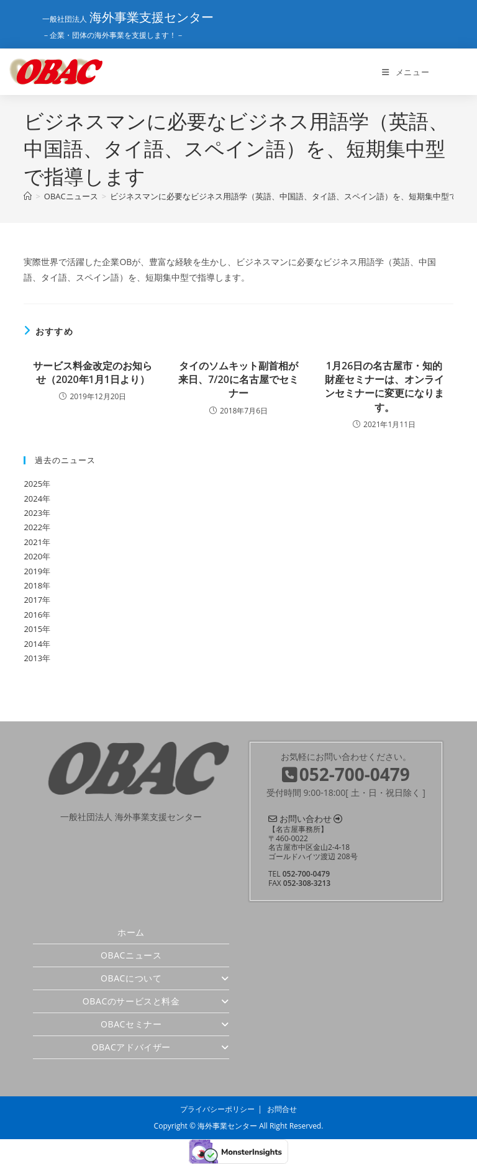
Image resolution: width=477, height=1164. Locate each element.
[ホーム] (28, 196)
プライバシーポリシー (217, 1109)
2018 (33, 585)
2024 (33, 498)
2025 (33, 483)
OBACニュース (131, 955)
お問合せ (282, 1109)
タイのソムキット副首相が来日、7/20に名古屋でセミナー (238, 379)
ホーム (131, 932)
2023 (33, 512)
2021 (33, 542)
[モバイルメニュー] (405, 72)
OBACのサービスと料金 (156, 1001)
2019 (33, 571)
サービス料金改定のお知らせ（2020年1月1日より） (92, 372)
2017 (33, 599)
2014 (33, 643)
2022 (33, 527)
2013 (33, 658)
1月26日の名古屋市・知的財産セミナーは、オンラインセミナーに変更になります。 (384, 386)
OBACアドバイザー (160, 1047)
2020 (33, 556)
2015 (33, 628)
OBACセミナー (165, 1024)
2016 (33, 614)
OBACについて (165, 978)
